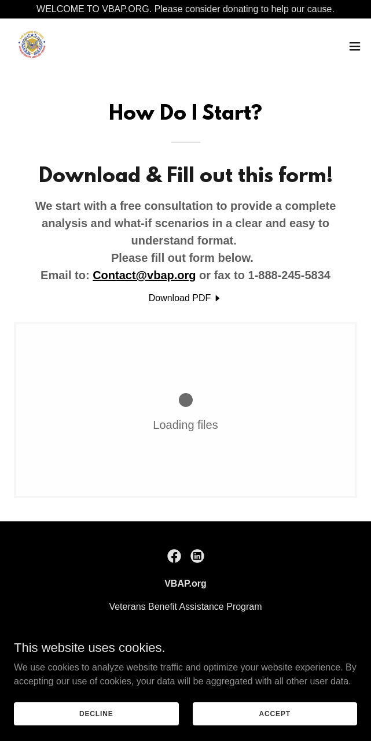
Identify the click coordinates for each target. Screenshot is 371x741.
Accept (275, 713)
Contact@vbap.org (144, 275)
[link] (32, 46)
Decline (96, 713)
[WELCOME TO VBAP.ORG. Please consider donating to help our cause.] (185, 9)
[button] (354, 46)
